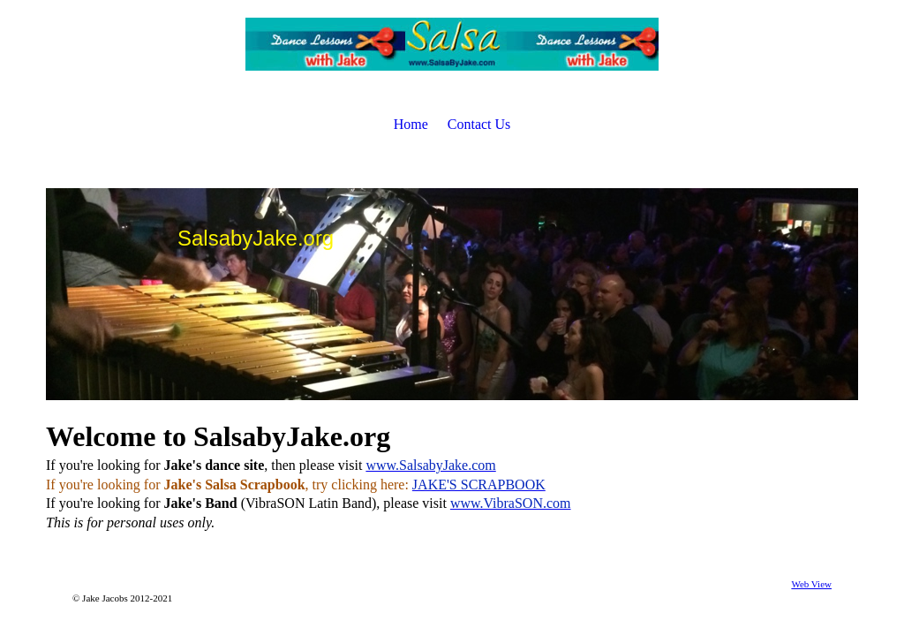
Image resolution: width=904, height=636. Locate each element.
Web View (811, 584)
